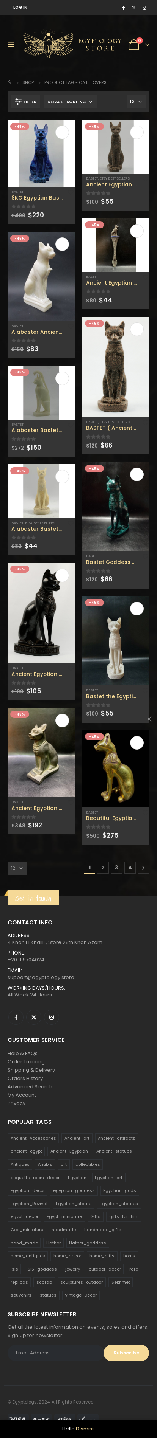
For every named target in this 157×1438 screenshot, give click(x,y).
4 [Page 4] (130, 867)
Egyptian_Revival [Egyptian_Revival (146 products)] (29, 1204)
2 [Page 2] (103, 867)
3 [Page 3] (116, 867)
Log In (20, 7)
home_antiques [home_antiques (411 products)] (28, 1256)
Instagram (51, 1017)
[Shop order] (70, 101)
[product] (41, 153)
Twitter (33, 1017)
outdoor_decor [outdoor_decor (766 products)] (105, 1269)
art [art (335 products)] (64, 1164)
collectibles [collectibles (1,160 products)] (87, 1164)
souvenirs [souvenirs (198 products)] (21, 1295)
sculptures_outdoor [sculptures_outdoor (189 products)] (81, 1282)
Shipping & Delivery (31, 1070)
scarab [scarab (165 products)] (44, 1282)
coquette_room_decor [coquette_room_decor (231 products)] (35, 1178)
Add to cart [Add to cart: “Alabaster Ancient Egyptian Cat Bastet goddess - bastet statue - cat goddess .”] (62, 244)
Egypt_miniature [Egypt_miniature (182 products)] (64, 1216)
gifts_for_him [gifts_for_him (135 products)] (124, 1216)
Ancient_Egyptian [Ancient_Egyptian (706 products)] (69, 1151)
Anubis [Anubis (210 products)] (45, 1164)
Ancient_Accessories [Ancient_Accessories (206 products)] (33, 1138)
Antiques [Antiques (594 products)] (20, 1164)
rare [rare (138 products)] (133, 1269)
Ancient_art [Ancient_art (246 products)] (76, 1138)
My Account (22, 1095)
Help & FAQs (23, 1053)
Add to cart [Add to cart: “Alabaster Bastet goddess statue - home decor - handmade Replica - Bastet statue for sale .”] (62, 476)
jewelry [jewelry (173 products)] (72, 1269)
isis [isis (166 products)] (14, 1269)
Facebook (16, 1017)
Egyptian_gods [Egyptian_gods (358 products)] (119, 1190)
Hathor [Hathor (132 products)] (53, 1243)
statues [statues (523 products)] (48, 1295)
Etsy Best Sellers (40, 522)
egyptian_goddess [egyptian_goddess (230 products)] (74, 1190)
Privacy (16, 1103)
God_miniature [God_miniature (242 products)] (27, 1230)
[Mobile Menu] (13, 44)
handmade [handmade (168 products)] (64, 1230)
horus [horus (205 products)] (129, 1256)
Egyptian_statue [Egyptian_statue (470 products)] (73, 1204)
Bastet (17, 191)
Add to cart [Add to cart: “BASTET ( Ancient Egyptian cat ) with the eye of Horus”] (137, 329)
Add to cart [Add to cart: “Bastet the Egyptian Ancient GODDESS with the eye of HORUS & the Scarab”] (137, 608)
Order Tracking (26, 1061)
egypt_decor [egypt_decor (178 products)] (24, 1216)
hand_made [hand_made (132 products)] (24, 1243)
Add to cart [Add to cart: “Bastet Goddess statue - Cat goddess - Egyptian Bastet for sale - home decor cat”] (137, 474)
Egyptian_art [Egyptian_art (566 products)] (108, 1178)
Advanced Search (30, 1086)
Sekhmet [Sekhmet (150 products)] (120, 1282)
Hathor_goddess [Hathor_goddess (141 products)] (87, 1243)
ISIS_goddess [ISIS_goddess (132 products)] (42, 1269)
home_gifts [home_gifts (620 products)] (102, 1256)
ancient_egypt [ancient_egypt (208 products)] (26, 1151)
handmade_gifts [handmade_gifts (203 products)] (102, 1230)
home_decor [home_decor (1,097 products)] (67, 1256)
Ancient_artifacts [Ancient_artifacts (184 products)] (116, 1138)
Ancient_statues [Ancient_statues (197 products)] (114, 1151)
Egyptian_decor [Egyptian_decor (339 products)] (28, 1190)
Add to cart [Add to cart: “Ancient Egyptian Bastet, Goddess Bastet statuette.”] (62, 575)
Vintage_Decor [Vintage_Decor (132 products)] (81, 1295)
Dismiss (85, 1428)
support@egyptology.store (41, 977)
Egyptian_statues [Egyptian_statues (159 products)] (119, 1204)
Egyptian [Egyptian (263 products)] (77, 1178)
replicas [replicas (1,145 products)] (19, 1282)
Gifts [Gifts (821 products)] (95, 1216)
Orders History (25, 1078)
